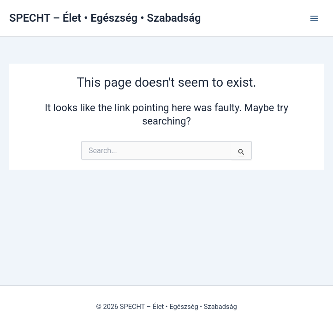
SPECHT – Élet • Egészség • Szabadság (105, 18)
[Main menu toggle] (314, 18)
